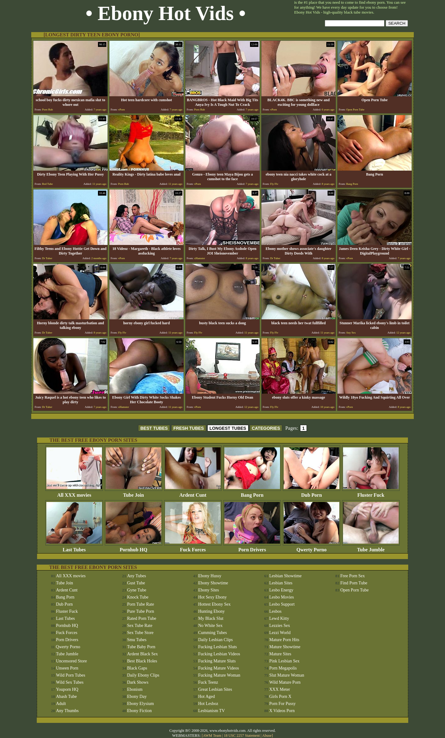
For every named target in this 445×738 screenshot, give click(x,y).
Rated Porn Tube (141, 618)
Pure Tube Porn (140, 611)
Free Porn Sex (352, 576)
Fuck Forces (193, 547)
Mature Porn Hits (284, 639)
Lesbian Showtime (285, 576)
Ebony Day (136, 696)
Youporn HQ (67, 689)
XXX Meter (279, 689)
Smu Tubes (136, 639)
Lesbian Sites (280, 583)
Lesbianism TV (211, 710)
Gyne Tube (136, 590)
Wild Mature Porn (284, 682)
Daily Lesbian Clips (215, 639)
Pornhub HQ (133, 547)
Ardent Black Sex (142, 654)
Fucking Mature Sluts (216, 661)
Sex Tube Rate (139, 625)
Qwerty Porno (311, 547)
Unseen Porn (67, 668)
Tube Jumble (371, 547)
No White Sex (210, 625)
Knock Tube (137, 597)
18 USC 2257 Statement (242, 735)
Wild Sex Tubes (69, 682)
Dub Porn (311, 493)
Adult (61, 703)
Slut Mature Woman (286, 675)
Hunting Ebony (211, 611)
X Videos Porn (282, 710)
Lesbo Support (282, 604)
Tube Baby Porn (141, 647)
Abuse (267, 735)
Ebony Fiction (139, 710)
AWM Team (212, 735)
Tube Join (133, 493)
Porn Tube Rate (140, 604)
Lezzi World (279, 632)
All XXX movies (74, 493)
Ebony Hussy (209, 576)
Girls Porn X (280, 696)
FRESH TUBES (188, 428)
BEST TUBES (154, 428)
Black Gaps (137, 668)
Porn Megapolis (283, 668)
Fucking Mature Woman (219, 675)
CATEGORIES (266, 428)
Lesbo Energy (281, 590)
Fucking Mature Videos (218, 668)
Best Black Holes (142, 661)
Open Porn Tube (354, 590)
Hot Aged (206, 696)
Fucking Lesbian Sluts (217, 647)
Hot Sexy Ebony (212, 597)
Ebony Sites (208, 590)
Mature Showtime (284, 647)
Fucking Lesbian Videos (219, 654)
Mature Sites (280, 654)
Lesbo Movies (281, 597)
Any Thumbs (67, 710)
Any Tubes (136, 576)
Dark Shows (137, 682)
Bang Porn (252, 493)
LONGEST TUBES (228, 428)
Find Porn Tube (353, 583)
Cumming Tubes (212, 632)
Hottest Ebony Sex (214, 604)
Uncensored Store (71, 661)
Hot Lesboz (208, 703)
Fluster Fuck (371, 493)
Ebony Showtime (213, 583)
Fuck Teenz (208, 682)
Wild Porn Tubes (70, 675)
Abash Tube (66, 696)
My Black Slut (210, 618)
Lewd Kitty (279, 618)
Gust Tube (136, 583)
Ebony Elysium (140, 703)
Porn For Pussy (282, 703)
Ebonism (134, 689)
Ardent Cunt (193, 493)
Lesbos (275, 611)
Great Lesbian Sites (215, 689)
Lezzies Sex (279, 625)
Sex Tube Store (140, 632)
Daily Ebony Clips (143, 675)
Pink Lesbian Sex (284, 661)
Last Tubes (74, 547)
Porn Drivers (252, 547)
